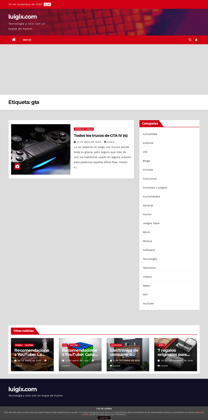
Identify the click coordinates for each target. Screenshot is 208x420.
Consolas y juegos (84, 129)
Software (149, 250)
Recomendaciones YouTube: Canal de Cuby (79, 354)
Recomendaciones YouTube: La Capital (31, 354)
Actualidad (150, 134)
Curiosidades (151, 196)
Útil (145, 151)
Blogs (146, 160)
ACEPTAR (104, 418)
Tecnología (150, 258)
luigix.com (22, 16)
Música (147, 241)
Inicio (27, 39)
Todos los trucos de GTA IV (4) (100, 135)
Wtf (145, 294)
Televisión (149, 267)
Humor (147, 214)
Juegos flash (151, 223)
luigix (109, 142)
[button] (190, 39)
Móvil (146, 232)
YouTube (148, 303)
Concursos (150, 178)
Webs (146, 285)
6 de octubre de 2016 (126, 360)
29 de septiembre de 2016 (177, 360)
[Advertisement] (104, 69)
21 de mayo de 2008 (89, 142)
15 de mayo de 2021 (78, 360)
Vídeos (147, 276)
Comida (148, 169)
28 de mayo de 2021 (30, 360)
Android (148, 143)
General (148, 205)
